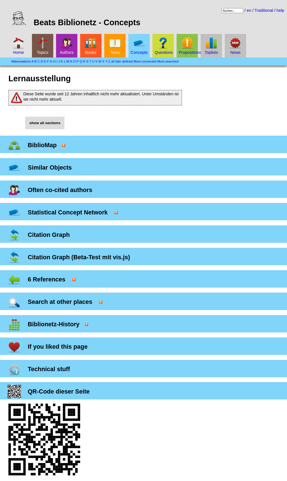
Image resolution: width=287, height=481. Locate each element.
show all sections (44, 123)
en (249, 10)
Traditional (263, 10)
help (280, 10)
